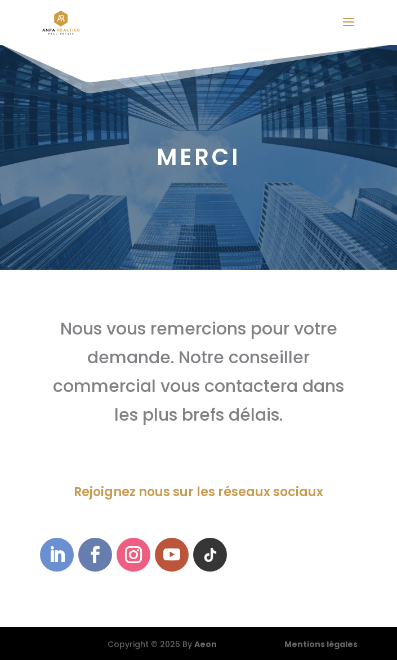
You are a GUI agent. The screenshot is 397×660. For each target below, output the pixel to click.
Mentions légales (321, 644)
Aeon (205, 644)
